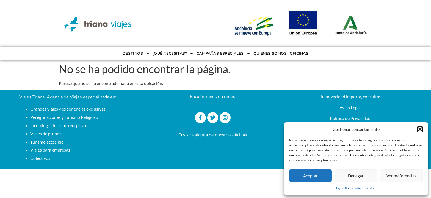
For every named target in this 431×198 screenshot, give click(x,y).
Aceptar (310, 175)
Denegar (356, 175)
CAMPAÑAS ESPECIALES (223, 53)
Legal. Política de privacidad (356, 188)
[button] (420, 129)
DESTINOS (136, 53)
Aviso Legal (350, 107)
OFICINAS (299, 53)
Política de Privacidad (350, 118)
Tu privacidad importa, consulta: (350, 96)
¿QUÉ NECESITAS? (173, 53)
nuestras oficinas (231, 134)
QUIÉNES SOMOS (270, 53)
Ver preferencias (401, 175)
